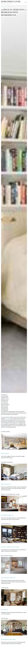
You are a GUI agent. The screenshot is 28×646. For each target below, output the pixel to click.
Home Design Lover (10, 1)
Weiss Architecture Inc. (6, 484)
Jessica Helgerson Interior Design (8, 639)
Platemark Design (5, 453)
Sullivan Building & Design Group (8, 577)
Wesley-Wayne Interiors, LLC (7, 515)
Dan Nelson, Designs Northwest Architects (10, 547)
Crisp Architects (4, 609)
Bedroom (3, 6)
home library (7, 418)
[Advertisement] (19, 401)
